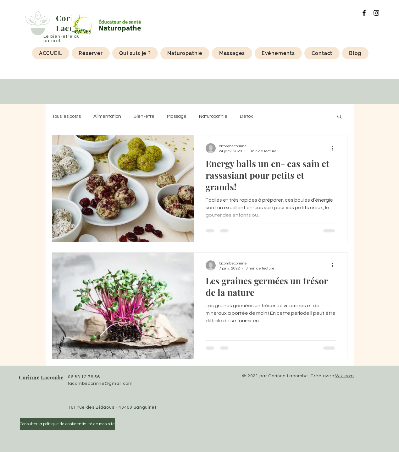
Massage (176, 116)
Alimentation (107, 116)
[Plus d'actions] (335, 148)
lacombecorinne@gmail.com (100, 383)
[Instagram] (376, 13)
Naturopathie (213, 116)
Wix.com (344, 376)
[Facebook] (364, 13)
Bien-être (144, 116)
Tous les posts (66, 116)
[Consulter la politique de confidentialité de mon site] (67, 424)
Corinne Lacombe (41, 377)
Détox (246, 116)
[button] (339, 117)
